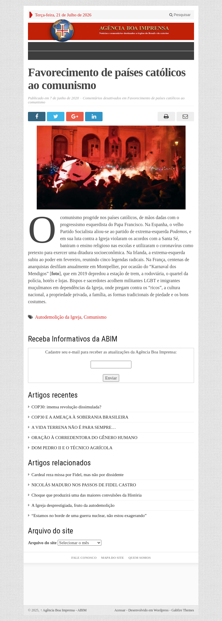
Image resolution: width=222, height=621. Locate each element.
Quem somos (139, 557)
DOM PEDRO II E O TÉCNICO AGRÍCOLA (71, 447)
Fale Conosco (84, 557)
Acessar (119, 610)
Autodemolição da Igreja (58, 317)
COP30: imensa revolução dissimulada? (66, 407)
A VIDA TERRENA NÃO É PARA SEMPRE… (73, 427)
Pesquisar (180, 15)
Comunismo (95, 317)
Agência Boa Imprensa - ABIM (63, 610)
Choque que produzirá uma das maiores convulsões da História (86, 495)
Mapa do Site (112, 557)
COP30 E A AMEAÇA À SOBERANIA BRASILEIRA (79, 417)
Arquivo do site (42, 542)
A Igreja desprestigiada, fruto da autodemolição (72, 505)
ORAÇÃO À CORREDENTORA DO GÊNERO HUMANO (84, 437)
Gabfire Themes (183, 610)
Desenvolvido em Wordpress (148, 610)
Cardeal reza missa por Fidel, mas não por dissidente (77, 474)
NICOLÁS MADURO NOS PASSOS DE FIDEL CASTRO (83, 485)
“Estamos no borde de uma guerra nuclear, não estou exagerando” (89, 515)
